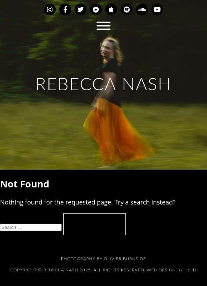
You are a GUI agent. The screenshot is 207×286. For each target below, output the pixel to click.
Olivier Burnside (125, 258)
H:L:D (190, 269)
